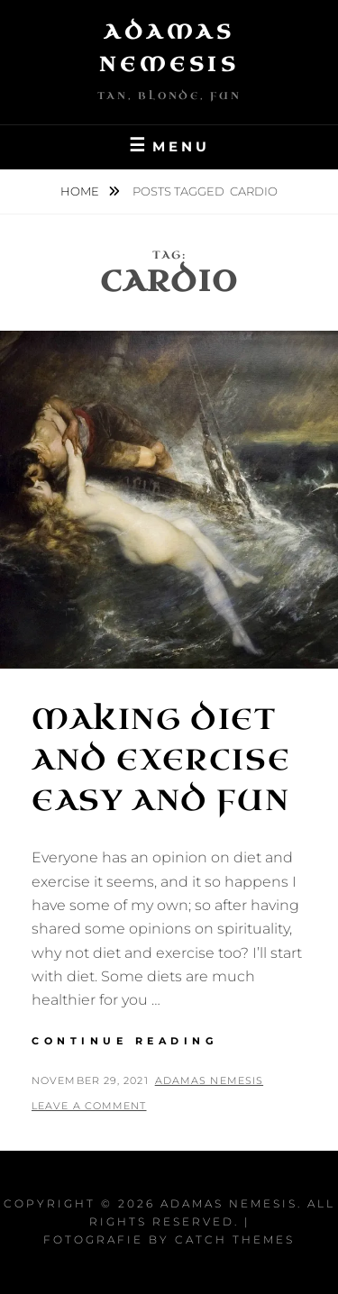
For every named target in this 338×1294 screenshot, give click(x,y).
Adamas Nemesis (209, 1080)
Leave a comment (89, 1105)
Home (81, 191)
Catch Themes (235, 1239)
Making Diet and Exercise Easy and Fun (161, 760)
